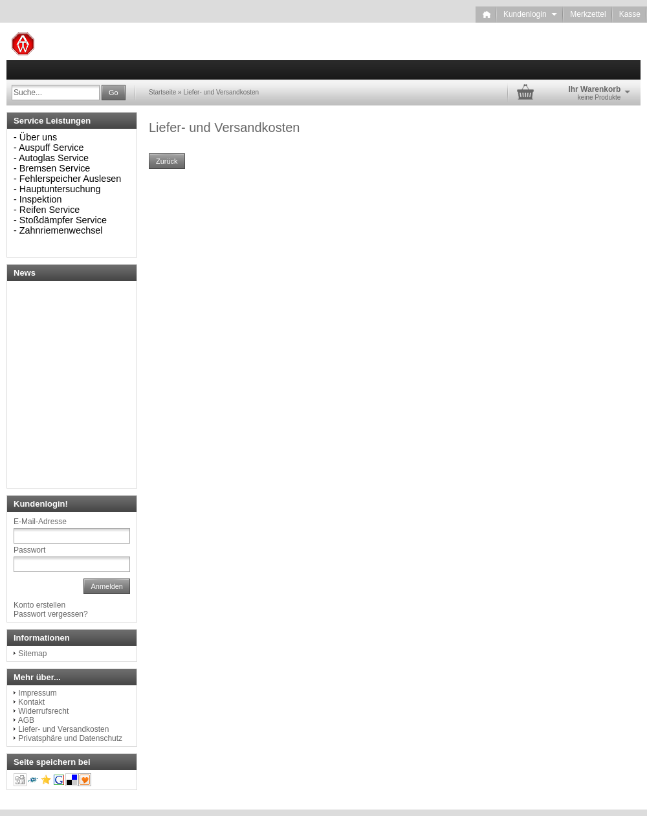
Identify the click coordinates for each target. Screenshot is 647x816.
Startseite (162, 92)
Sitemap (32, 653)
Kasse (630, 14)
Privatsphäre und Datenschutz (70, 738)
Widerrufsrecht (43, 711)
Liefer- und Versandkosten (221, 92)
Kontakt (31, 702)
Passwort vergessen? (51, 614)
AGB (26, 720)
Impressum (37, 693)
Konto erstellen (39, 605)
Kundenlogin (530, 14)
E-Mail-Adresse (40, 521)
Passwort (29, 550)
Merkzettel (588, 14)
